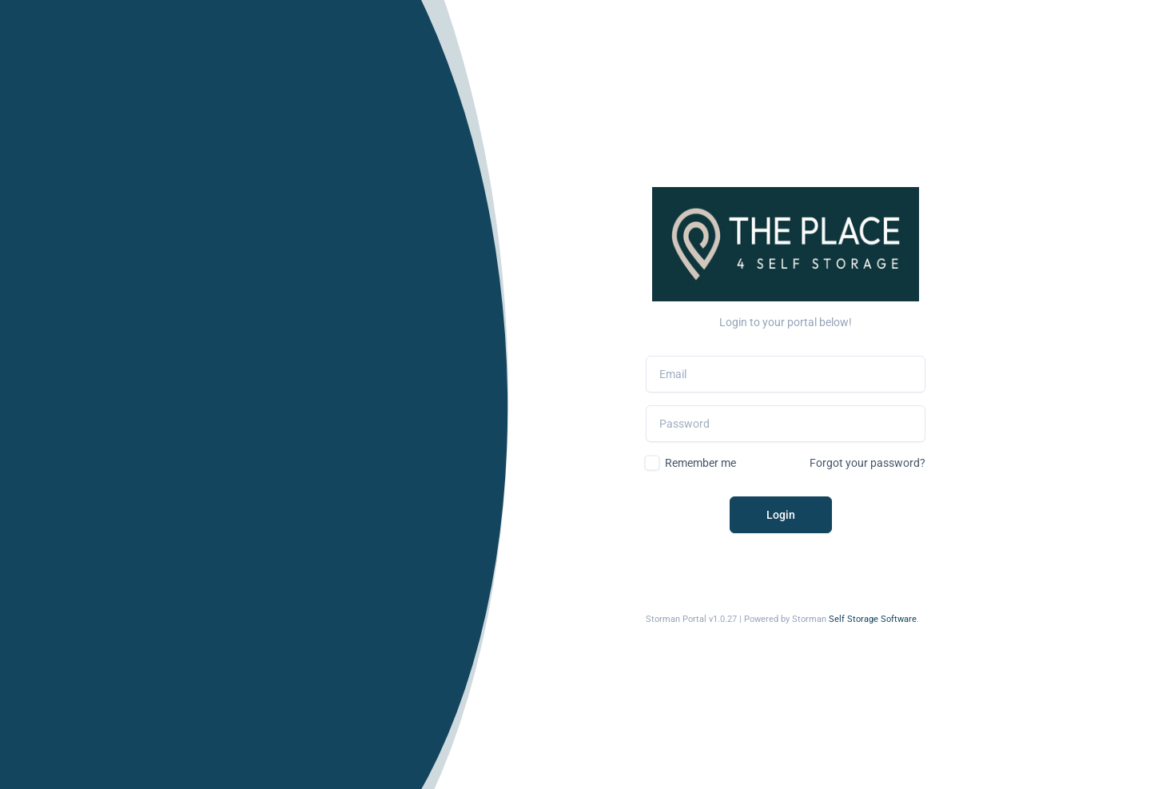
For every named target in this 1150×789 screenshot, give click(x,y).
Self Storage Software (873, 619)
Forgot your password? (867, 462)
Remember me (700, 462)
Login (780, 514)
